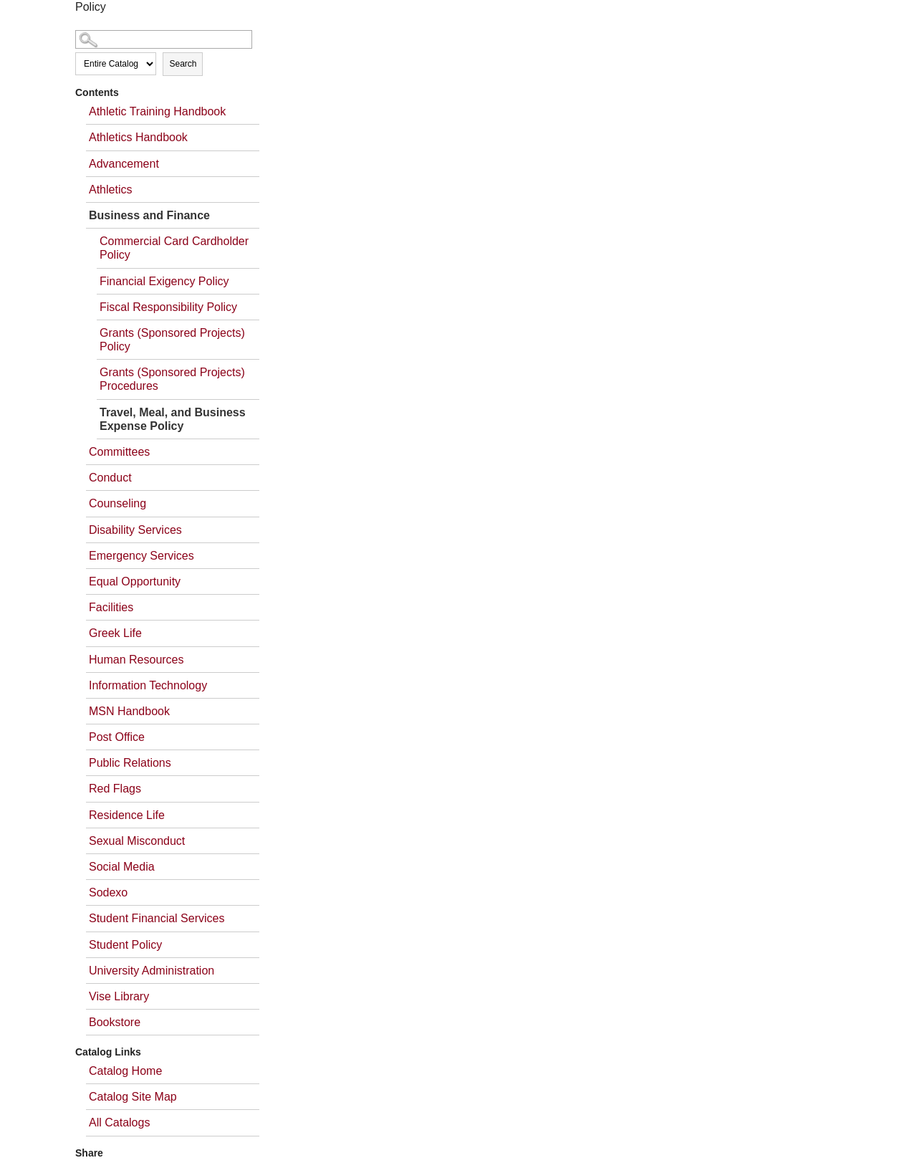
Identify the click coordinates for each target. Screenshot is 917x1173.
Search (182, 64)
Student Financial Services (156, 918)
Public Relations (130, 763)
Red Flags (115, 788)
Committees (119, 452)
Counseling (117, 503)
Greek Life (115, 633)
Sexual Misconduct (137, 841)
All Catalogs (119, 1122)
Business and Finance (149, 215)
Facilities (111, 607)
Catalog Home (125, 1071)
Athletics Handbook (138, 137)
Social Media (122, 867)
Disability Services (135, 530)
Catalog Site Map (133, 1097)
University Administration (151, 970)
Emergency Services (141, 556)
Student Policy (125, 945)
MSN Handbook (129, 711)
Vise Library (119, 996)
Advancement (124, 164)
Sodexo (108, 892)
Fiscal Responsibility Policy (168, 307)
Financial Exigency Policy (164, 281)
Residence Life (127, 815)
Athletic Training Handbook (157, 111)
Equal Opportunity (135, 581)
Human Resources (136, 659)
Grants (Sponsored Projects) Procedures (172, 379)
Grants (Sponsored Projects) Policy (172, 340)
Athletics (110, 189)
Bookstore (114, 1022)
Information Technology (148, 685)
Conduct (110, 477)
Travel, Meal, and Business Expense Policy (173, 419)
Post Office (117, 737)
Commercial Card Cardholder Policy (174, 248)
